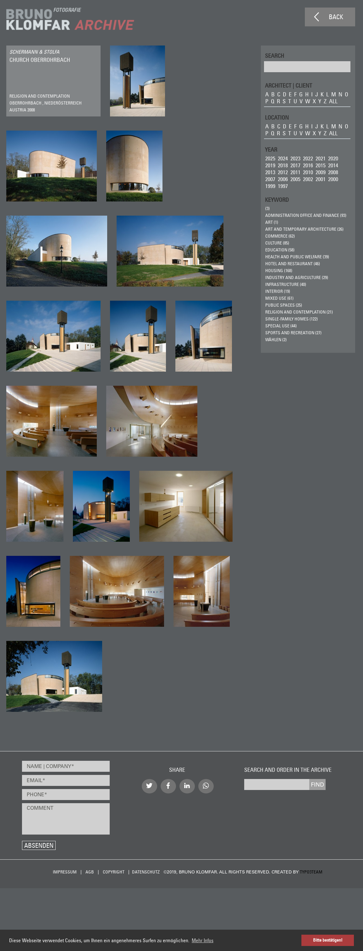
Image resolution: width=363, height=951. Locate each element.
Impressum (65, 872)
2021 (321, 158)
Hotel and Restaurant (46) (292, 263)
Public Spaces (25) (283, 305)
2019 (270, 165)
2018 (283, 165)
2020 (333, 158)
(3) (267, 208)
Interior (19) (277, 291)
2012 (283, 172)
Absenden (38, 845)
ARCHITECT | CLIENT (288, 85)
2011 (295, 172)
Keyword (277, 199)
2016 (308, 165)
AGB (89, 872)
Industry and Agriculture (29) (296, 277)
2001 (321, 179)
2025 (270, 158)
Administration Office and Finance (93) (305, 215)
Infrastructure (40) (285, 284)
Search (274, 55)
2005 (295, 179)
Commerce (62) (280, 236)
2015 (321, 165)
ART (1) (271, 222)
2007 (270, 179)
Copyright (113, 872)
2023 (295, 158)
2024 (283, 158)
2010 (308, 172)
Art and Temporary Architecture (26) (304, 229)
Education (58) (279, 250)
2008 (333, 172)
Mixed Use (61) (279, 298)
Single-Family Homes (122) (291, 319)
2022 (308, 158)
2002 (308, 179)
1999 (270, 186)
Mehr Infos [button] (202, 940)
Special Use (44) (281, 326)
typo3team (311, 872)
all (333, 101)
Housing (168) (278, 270)
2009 (321, 172)
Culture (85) (277, 243)
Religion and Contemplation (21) (299, 312)
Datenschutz (146, 872)
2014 (333, 165)
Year (271, 149)
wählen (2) (276, 339)
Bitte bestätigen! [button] (328, 940)
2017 (295, 165)
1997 (283, 186)
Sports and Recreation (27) (293, 333)
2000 (333, 179)
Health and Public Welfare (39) (297, 257)
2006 (283, 179)
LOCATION (277, 117)
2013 (270, 172)
